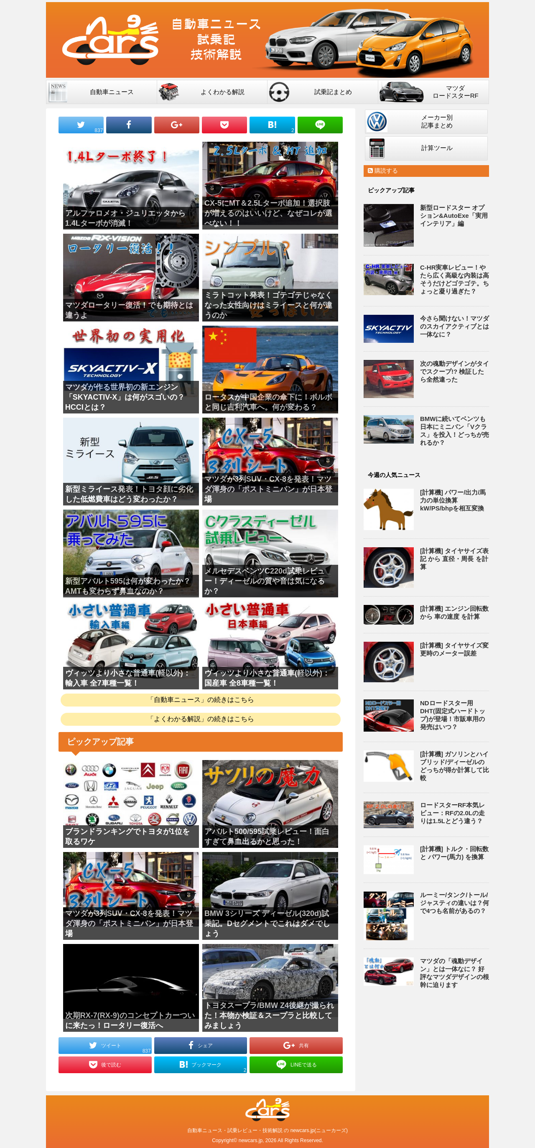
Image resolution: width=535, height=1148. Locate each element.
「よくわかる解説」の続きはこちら (200, 718)
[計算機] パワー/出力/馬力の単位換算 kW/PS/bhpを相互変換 (453, 500)
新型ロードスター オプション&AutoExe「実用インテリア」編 (454, 215)
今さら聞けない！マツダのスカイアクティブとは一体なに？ (454, 326)
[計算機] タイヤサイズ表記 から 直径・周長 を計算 (454, 558)
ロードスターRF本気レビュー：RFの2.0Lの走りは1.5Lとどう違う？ (452, 812)
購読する (383, 170)
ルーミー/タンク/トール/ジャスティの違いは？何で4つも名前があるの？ (454, 902)
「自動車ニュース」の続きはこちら (200, 699)
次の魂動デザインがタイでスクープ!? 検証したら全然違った (454, 371)
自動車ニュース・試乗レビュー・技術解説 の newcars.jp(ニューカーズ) (267, 1130)
